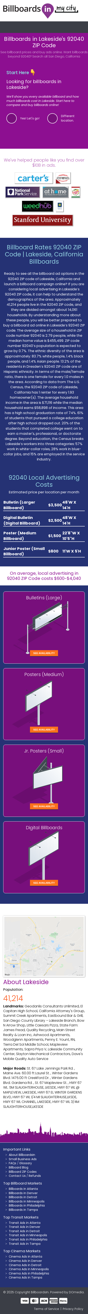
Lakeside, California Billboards (54, 258)
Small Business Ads (23, 1159)
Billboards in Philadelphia (27, 1205)
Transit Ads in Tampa (24, 1244)
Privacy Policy (73, 1309)
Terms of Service (46, 1309)
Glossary (25, 1163)
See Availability (44, 653)
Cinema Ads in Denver (25, 1261)
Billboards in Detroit (23, 1197)
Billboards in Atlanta (23, 1189)
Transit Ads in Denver (24, 1227)
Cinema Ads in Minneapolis (29, 1269)
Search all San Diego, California (56, 56)
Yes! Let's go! (29, 118)
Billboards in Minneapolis (27, 1201)
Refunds (35, 1176)
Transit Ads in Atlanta (24, 1223)
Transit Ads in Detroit (24, 1231)
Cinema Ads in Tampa (25, 1277)
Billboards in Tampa (23, 1210)
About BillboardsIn (22, 1155)
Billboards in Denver (23, 1193)
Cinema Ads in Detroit (25, 1265)
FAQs (12, 1163)
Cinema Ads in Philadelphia (29, 1273)
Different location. (68, 118)
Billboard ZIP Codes (23, 1172)
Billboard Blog (18, 1167)
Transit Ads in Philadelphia (28, 1239)
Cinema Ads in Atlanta (25, 1256)
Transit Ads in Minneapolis (28, 1235)
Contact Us (17, 1176)
